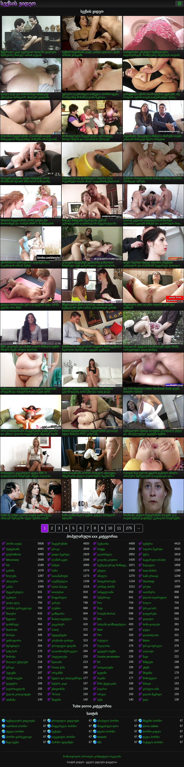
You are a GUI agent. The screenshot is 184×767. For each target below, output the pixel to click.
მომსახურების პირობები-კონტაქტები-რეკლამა (92, 756)
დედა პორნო (151, 737)
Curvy (55, 629)
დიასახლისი (151, 635)
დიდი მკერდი (60, 554)
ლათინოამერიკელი (64, 651)
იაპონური (149, 592)
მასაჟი (147, 683)
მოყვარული (59, 597)
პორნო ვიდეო (152, 731)
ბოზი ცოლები (151, 624)
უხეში (146, 667)
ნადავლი (149, 565)
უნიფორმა (58, 689)
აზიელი (102, 576)
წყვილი (11, 619)
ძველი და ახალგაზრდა (67, 678)
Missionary (12, 559)
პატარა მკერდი (153, 549)
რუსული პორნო (153, 742)
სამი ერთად (150, 576)
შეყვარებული (14, 592)
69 (98, 662)
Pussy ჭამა (58, 667)
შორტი (10, 635)
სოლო (147, 602)
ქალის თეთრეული (155, 597)
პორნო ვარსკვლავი (19, 608)
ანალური (12, 581)
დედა (146, 629)
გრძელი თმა (151, 689)
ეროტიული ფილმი (64, 646)
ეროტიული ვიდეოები (65, 720)
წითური (11, 613)
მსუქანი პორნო (152, 720)
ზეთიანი (57, 662)
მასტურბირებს (106, 581)
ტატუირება (150, 613)
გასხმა (10, 570)
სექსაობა (103, 543)
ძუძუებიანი (12, 549)
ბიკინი (101, 678)
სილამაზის (149, 570)
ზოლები (11, 576)
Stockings (148, 581)
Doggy (101, 549)
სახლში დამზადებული (111, 624)
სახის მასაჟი (59, 586)
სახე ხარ (11, 651)
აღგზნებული (59, 581)
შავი (100, 608)
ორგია (101, 694)
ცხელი (101, 570)
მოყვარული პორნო (64, 726)
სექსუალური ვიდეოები (20, 720)
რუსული (102, 640)
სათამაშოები (60, 576)
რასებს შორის (106, 613)
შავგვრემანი (59, 543)
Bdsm (146, 640)
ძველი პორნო (15, 731)
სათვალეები (105, 667)
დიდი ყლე (12, 602)
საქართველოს (15, 689)
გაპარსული (104, 554)
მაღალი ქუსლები (17, 662)
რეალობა (103, 646)
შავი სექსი (12, 742)
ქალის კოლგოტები (18, 694)
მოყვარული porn (108, 726)
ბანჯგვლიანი (105, 592)
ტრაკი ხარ (149, 608)
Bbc (99, 619)
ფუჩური (148, 543)
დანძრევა (12, 624)
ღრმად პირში (106, 586)
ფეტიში (102, 672)
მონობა (10, 656)
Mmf (99, 629)
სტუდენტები (59, 635)
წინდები (148, 662)
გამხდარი (58, 613)
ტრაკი (56, 549)
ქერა (146, 554)
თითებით (58, 592)
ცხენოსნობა (13, 554)
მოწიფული (150, 678)
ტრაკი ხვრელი (152, 646)
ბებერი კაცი (59, 683)
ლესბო (56, 608)
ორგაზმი (57, 672)
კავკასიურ (58, 624)
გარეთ (56, 602)
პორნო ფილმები (62, 742)
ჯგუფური (11, 683)
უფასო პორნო (106, 731)
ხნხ (99, 742)
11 (119, 528)
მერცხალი (12, 646)
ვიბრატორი (13, 640)
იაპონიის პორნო (16, 726)
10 (110, 528)
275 (129, 528)
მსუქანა (147, 672)
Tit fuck (56, 694)
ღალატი (148, 651)
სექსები (56, 731)
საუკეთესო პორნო (63, 737)
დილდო (148, 619)
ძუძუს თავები (14, 678)
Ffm (99, 635)
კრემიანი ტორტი (62, 640)
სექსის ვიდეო (18, 3)
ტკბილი (11, 597)
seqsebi (101, 737)
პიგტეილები (59, 656)
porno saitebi (150, 726)
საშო (55, 570)
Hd (7, 565)
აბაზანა (10, 699)
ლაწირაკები (59, 559)
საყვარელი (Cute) (154, 559)
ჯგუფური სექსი (106, 651)
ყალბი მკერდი (152, 694)
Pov (99, 602)
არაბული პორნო (108, 720)
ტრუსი (147, 586)
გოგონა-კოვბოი (107, 559)
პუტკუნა (11, 672)
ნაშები (56, 565)
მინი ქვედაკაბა (106, 683)
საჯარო (102, 689)
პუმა (100, 699)
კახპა (9, 586)
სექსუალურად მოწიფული (113, 565)
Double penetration (108, 656)
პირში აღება (14, 543)
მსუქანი (56, 699)
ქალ (145, 699)
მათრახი (11, 629)
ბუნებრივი (103, 597)
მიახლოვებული (61, 619)
